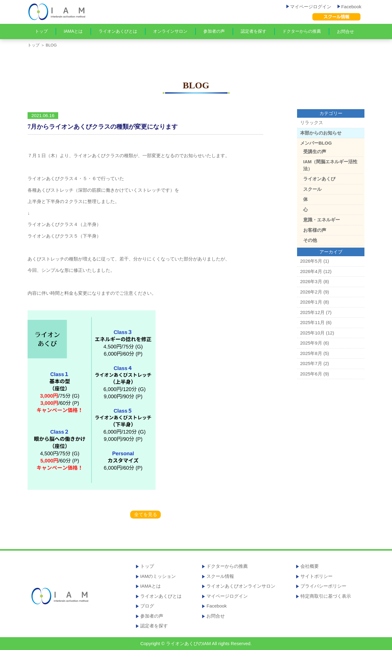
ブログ (147, 605)
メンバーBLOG (316, 143)
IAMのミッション (158, 576)
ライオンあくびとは (118, 31)
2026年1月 (311, 302)
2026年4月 (311, 271)
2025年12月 (312, 312)
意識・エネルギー (321, 219)
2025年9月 (311, 342)
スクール (312, 189)
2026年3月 (311, 281)
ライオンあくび (319, 178)
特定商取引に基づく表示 (325, 596)
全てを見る (145, 514)
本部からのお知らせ (320, 132)
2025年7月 (311, 363)
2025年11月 (312, 322)
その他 (310, 240)
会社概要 (309, 566)
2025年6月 (311, 373)
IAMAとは (73, 31)
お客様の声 (314, 230)
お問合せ (345, 31)
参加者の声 (214, 31)
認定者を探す (253, 31)
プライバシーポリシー (323, 586)
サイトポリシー (316, 576)
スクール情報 (220, 576)
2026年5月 (311, 261)
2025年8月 (311, 353)
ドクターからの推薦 (301, 31)
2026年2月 (311, 291)
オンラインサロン (170, 31)
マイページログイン (308, 6)
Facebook (349, 6)
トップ (41, 31)
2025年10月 (312, 332)
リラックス (311, 122)
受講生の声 (314, 151)
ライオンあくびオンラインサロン (240, 586)
